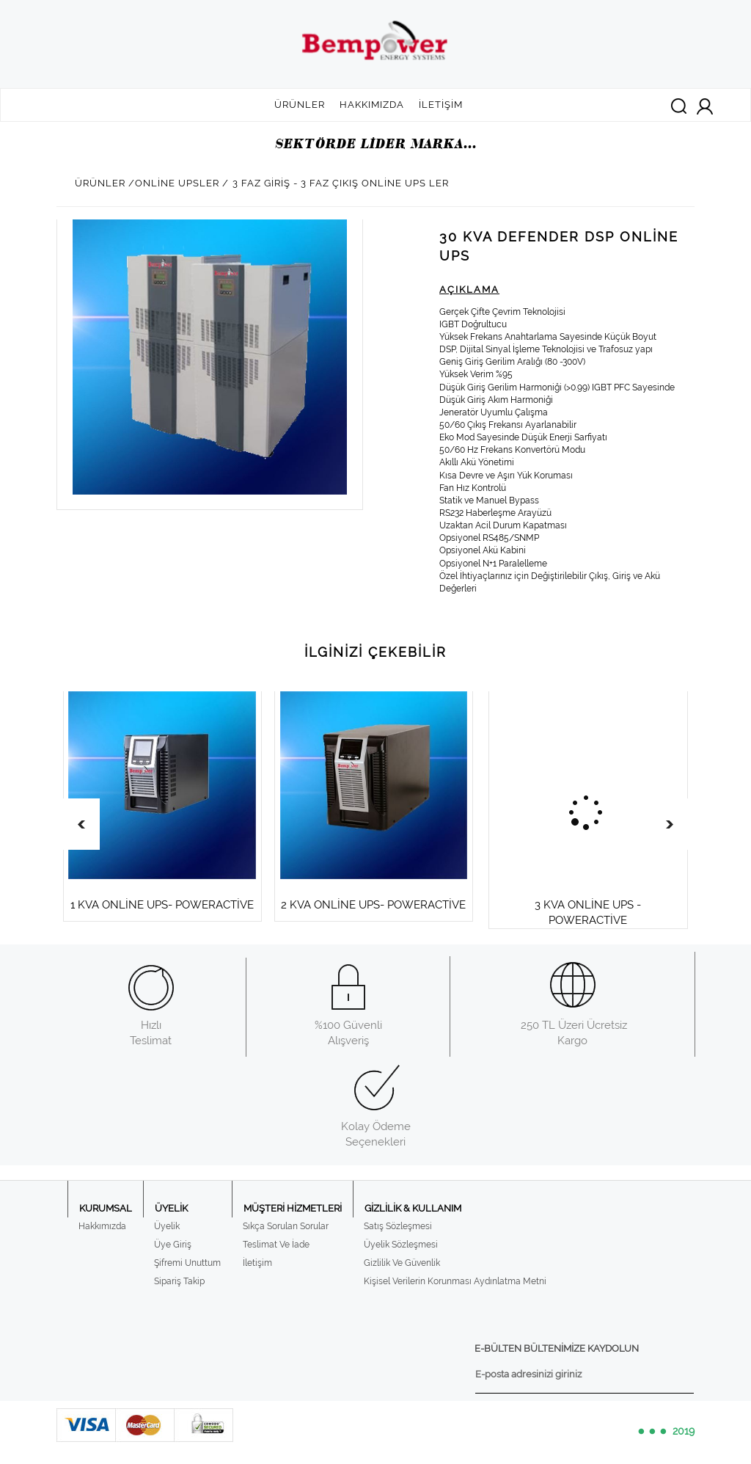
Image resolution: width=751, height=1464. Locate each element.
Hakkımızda (102, 1226)
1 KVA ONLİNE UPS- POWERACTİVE (162, 904)
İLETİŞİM (441, 104)
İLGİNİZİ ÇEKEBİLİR (375, 652)
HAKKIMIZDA (372, 104)
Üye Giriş (172, 1244)
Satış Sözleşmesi (398, 1226)
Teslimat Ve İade (276, 1244)
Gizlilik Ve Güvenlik (402, 1263)
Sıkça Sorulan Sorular (286, 1226)
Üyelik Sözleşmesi (401, 1244)
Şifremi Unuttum (187, 1263)
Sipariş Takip (179, 1281)
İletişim (257, 1263)
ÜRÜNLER (299, 104)
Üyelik (167, 1226)
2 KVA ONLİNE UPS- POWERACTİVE (373, 904)
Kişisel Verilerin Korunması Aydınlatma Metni (455, 1281)
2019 (665, 1431)
